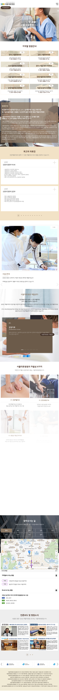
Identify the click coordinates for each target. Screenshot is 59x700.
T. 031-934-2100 (15, 92)
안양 (18, 544)
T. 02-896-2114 (44, 59)
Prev (1, 673)
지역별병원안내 (5, 7)
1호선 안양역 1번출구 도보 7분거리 (44, 80)
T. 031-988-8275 (15, 70)
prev (1, 289)
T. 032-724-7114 (44, 92)
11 (41, 215)
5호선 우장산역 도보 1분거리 (15, 57)
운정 (6, 544)
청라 (41, 544)
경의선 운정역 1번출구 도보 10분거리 (15, 91)
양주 (52, 540)
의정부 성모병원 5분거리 (44, 68)
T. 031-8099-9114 (15, 81)
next (57, 289)
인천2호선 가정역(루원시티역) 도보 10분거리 (44, 91)
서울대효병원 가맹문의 (47, 334)
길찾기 (56, 580)
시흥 (29, 544)
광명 (29, 540)
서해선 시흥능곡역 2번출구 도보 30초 (15, 80)
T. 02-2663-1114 (15, 59)
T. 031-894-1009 (44, 70)
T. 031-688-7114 (44, 81)
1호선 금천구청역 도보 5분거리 (44, 57)
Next (57, 673)
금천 (18, 540)
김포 (41, 540)
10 (39, 215)
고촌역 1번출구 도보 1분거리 (15, 68)
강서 (6, 540)
